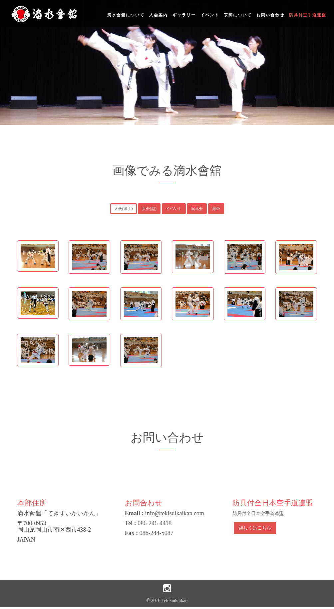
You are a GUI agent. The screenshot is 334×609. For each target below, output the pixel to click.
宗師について (238, 15)
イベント (209, 15)
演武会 (197, 208)
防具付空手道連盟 (307, 15)
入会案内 (158, 15)
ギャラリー (184, 15)
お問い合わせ (270, 15)
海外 (216, 208)
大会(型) (149, 208)
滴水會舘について (126, 15)
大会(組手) (123, 208)
